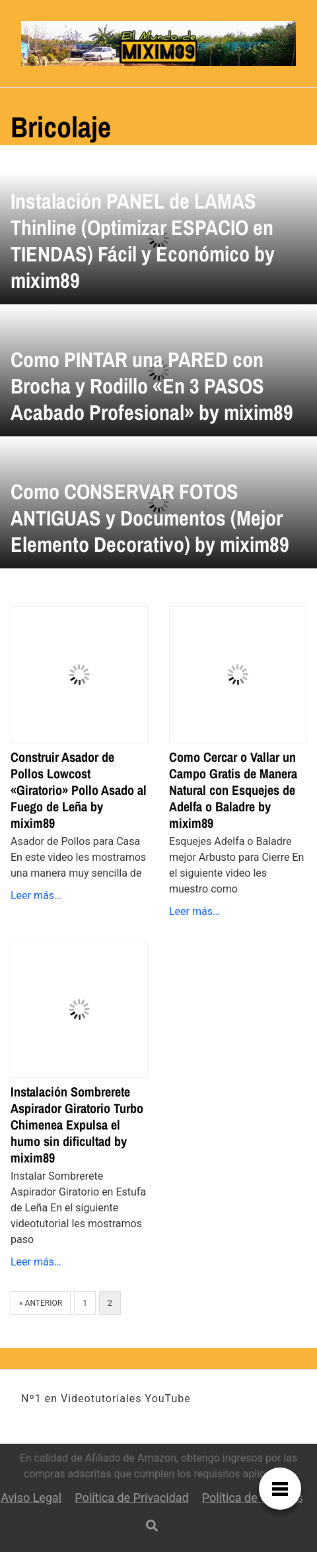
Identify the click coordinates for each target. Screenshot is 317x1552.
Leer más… (36, 895)
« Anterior (40, 1303)
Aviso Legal (31, 1497)
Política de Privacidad (132, 1497)
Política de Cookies (252, 1497)
